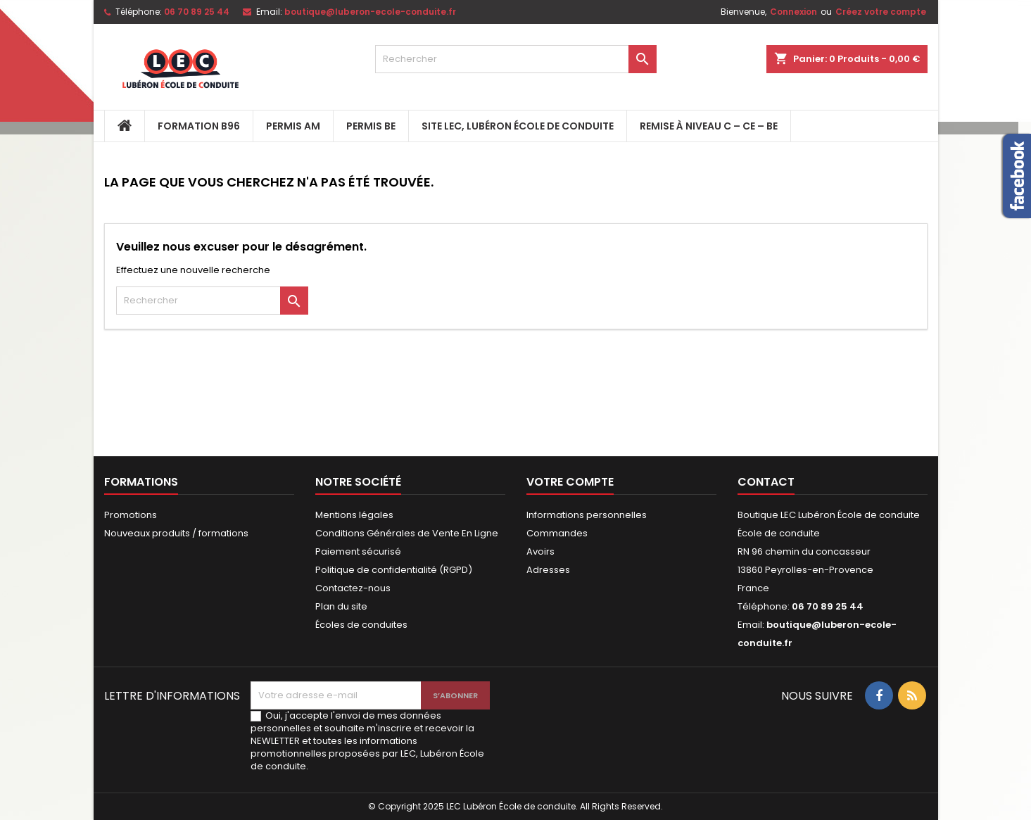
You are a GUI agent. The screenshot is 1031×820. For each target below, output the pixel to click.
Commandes (557, 533)
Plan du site (341, 606)
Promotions (130, 515)
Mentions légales (354, 515)
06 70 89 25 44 (196, 12)
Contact (766, 482)
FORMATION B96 (199, 126)
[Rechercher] (516, 59)
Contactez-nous (353, 588)
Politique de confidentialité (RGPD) (393, 569)
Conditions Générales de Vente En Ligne (406, 533)
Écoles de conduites (361, 624)
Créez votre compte (880, 12)
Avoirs (540, 551)
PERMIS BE (371, 126)
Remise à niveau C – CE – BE (709, 126)
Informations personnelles (586, 515)
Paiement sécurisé (358, 551)
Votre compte (570, 482)
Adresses (548, 569)
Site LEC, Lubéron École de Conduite (518, 126)
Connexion (793, 12)
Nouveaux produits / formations (176, 533)
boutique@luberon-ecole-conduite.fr (370, 12)
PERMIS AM (293, 126)
